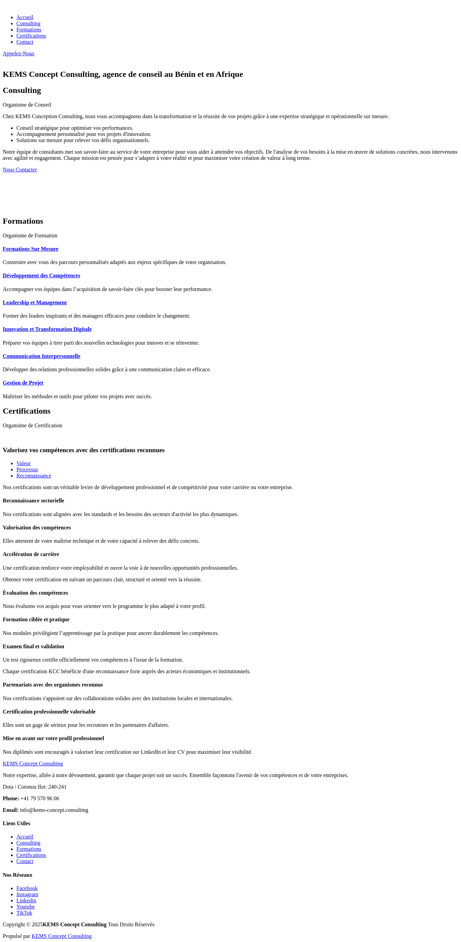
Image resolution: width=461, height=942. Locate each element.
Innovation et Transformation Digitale (47, 329)
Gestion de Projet (23, 383)
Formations (28, 29)
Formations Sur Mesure (30, 249)
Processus (27, 469)
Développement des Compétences (41, 275)
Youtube (25, 907)
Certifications (31, 36)
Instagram (27, 894)
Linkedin (26, 900)
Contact (24, 42)
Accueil (24, 17)
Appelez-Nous (18, 53)
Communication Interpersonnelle (41, 356)
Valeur (23, 463)
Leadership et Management (35, 302)
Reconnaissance (33, 476)
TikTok (24, 913)
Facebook (27, 888)
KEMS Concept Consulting (61, 936)
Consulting (28, 23)
